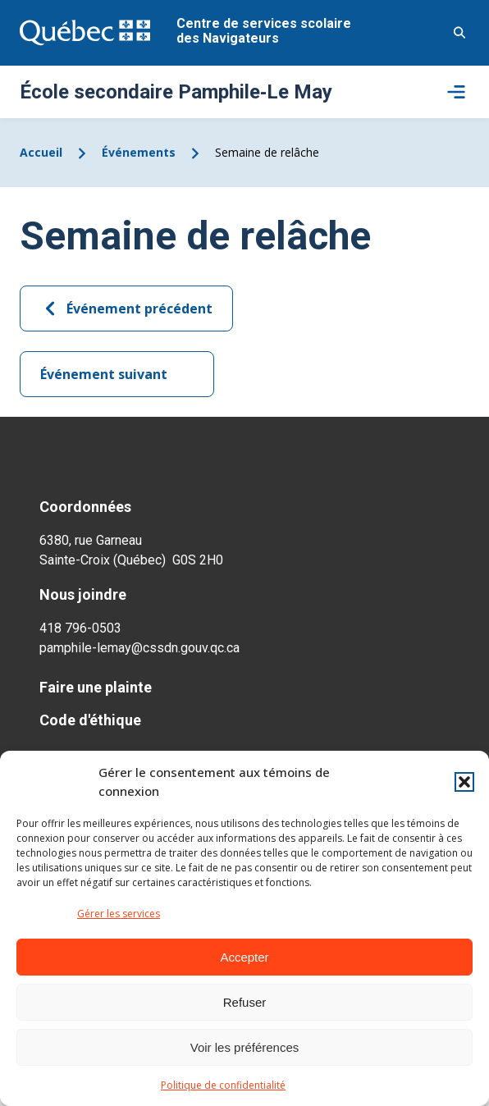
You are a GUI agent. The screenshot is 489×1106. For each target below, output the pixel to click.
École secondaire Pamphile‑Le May (176, 92)
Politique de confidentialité (223, 1085)
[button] (464, 782)
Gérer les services (118, 914)
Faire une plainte (95, 687)
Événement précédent (126, 308)
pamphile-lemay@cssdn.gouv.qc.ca (139, 648)
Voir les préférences (244, 1047)
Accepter (244, 957)
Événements (139, 152)
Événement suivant (117, 374)
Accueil (41, 152)
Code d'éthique (90, 720)
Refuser (245, 1002)
